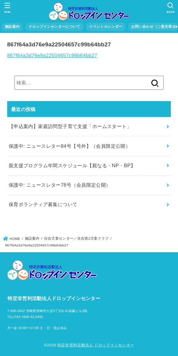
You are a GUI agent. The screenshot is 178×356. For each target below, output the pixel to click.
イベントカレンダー (105, 26)
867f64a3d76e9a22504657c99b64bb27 (52, 55)
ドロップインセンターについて (54, 26)
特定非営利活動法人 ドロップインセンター (95, 345)
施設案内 (12, 26)
